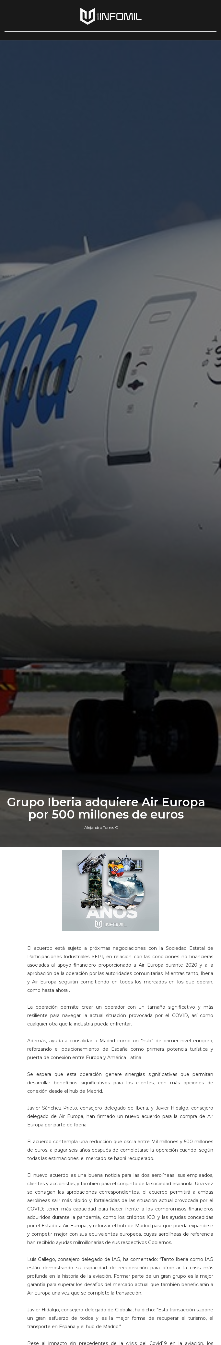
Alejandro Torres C (101, 827)
